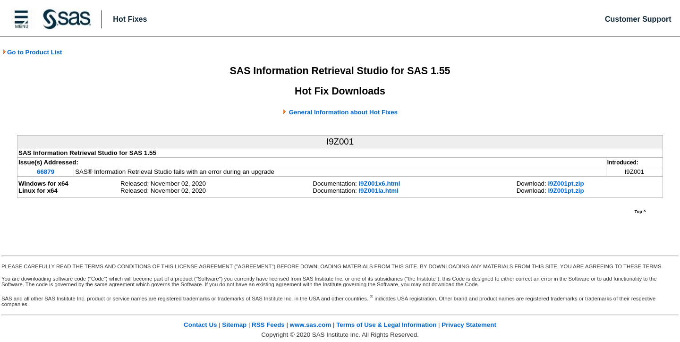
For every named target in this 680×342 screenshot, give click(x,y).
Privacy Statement (469, 324)
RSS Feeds (268, 324)
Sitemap (234, 324)
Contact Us (200, 324)
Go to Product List (32, 52)
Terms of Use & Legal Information (386, 324)
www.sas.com (311, 324)
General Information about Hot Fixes (343, 112)
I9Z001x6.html (379, 183)
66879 (45, 171)
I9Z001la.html (378, 190)
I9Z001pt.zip (566, 183)
